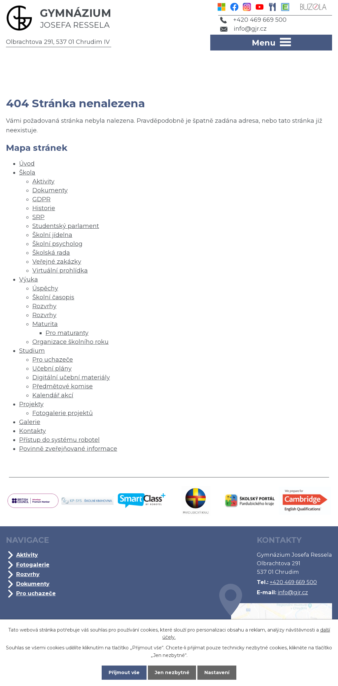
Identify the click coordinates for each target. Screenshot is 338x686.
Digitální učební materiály (71, 377)
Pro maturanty (67, 333)
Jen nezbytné (172, 672)
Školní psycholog (57, 243)
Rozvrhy (44, 306)
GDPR (41, 199)
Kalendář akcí (52, 395)
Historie (43, 208)
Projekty (31, 404)
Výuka (28, 279)
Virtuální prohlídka (60, 270)
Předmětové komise (62, 386)
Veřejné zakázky (56, 261)
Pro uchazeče (52, 359)
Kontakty (32, 431)
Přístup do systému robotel (59, 439)
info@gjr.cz (243, 28)
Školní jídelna (52, 235)
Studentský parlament (65, 226)
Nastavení (217, 672)
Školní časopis (53, 297)
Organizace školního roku (70, 341)
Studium (32, 350)
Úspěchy (45, 288)
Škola (27, 172)
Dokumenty (50, 190)
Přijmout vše (124, 672)
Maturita (45, 324)
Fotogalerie (33, 564)
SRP (38, 217)
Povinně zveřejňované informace (68, 448)
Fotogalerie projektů (62, 413)
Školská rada (51, 252)
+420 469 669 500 (253, 19)
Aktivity (43, 181)
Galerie (29, 422)
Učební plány (52, 368)
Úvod (27, 163)
